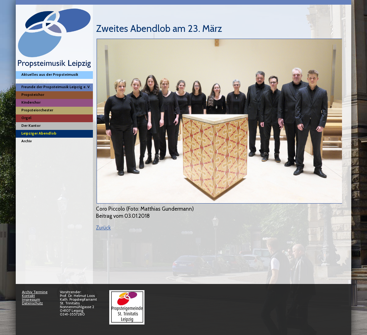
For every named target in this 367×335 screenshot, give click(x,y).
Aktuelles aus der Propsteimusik (49, 74)
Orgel (26, 117)
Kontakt (28, 295)
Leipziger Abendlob (38, 133)
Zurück (103, 228)
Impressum (31, 299)
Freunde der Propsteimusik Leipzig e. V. (55, 86)
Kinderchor (30, 102)
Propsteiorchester (37, 110)
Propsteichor (32, 94)
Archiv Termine (35, 292)
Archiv (26, 141)
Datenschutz (32, 303)
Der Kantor (30, 125)
